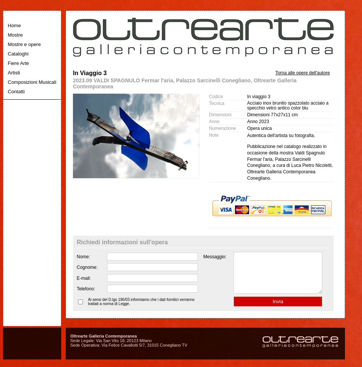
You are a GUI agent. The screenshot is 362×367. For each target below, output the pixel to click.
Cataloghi (18, 54)
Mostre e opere (24, 44)
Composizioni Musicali (32, 82)
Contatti (16, 91)
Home (14, 25)
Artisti (14, 73)
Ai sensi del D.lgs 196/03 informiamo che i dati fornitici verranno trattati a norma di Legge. (141, 309)
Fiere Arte (18, 63)
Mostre (15, 35)
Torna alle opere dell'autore (302, 73)
